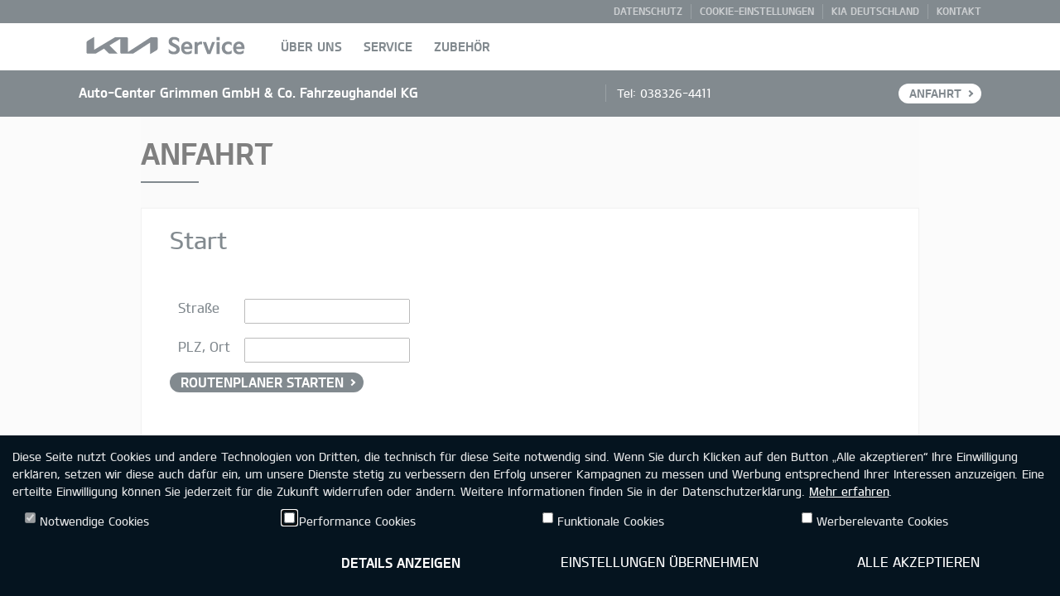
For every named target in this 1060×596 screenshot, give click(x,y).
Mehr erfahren (849, 491)
